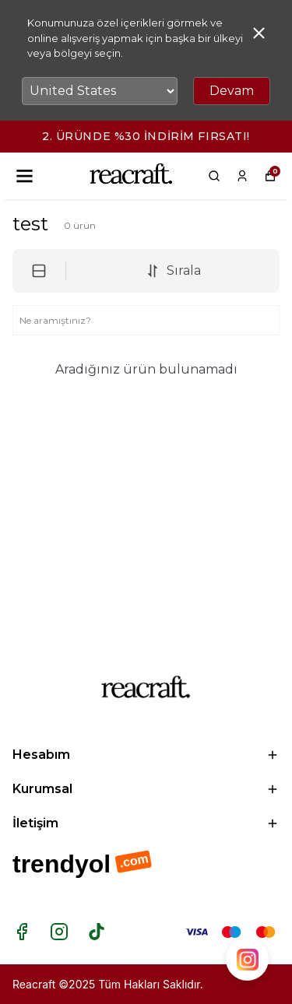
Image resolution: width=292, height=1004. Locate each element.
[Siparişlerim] (242, 176)
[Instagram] (59, 931)
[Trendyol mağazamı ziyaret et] (146, 865)
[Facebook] (21, 931)
